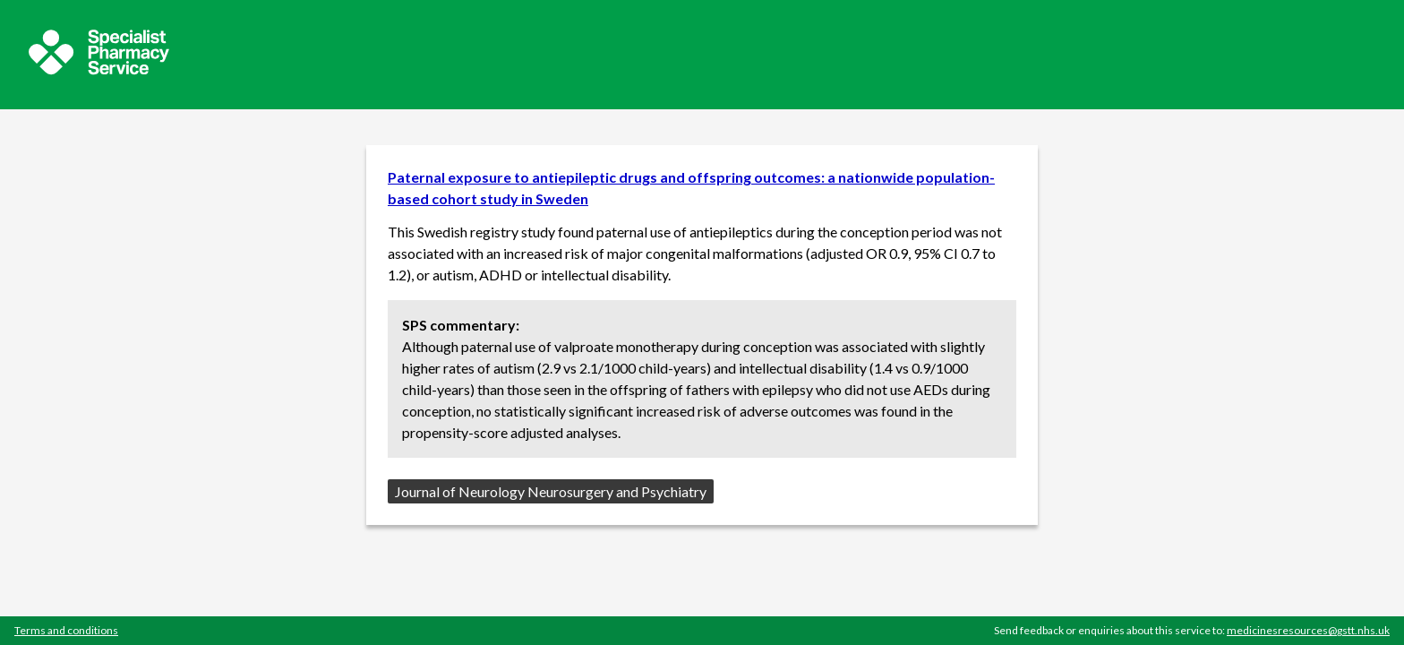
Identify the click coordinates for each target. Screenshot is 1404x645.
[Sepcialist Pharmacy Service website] (99, 69)
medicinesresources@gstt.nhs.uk (1308, 630)
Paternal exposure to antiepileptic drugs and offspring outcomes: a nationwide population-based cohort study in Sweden (691, 187)
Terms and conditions (66, 630)
